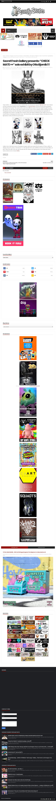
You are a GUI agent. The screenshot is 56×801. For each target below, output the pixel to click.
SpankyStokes (50, 56)
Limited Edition (26, 56)
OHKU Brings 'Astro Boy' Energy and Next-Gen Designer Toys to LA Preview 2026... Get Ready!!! (30, 747)
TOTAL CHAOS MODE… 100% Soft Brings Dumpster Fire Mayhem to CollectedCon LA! (24, 552)
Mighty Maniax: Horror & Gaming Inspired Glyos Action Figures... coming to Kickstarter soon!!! (30, 785)
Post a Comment (8, 172)
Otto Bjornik (32, 56)
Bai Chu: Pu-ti (43, 105)
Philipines (37, 56)
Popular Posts (41, 547)
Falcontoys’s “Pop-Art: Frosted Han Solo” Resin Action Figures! (23, 791)
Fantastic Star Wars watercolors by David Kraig (19, 780)
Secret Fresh (44, 56)
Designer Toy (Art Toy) (14, 56)
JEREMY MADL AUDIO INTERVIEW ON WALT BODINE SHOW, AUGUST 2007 (25, 735)
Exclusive (21, 56)
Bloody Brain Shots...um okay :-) (15, 769)
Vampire (5, 57)
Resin (41, 56)
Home (4, 56)
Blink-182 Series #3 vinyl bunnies (15, 774)
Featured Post (14, 547)
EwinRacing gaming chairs (35, 386)
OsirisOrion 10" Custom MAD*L (15, 752)
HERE (17, 151)
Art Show (7, 56)
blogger (45, 168)
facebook (50, 168)
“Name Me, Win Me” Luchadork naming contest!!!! (19, 741)
